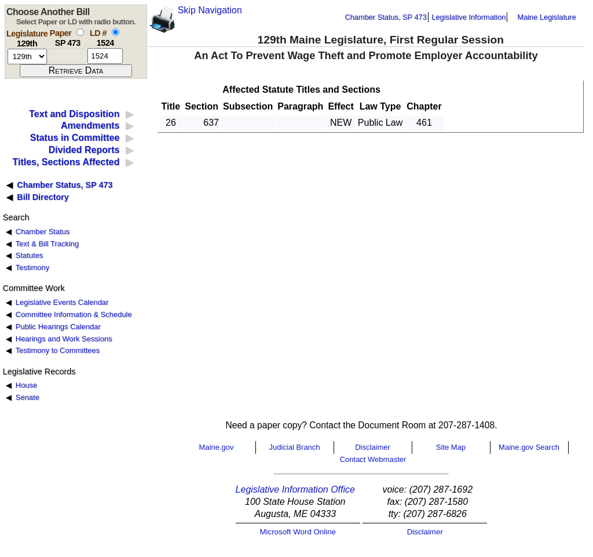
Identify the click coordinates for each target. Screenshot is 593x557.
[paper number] (67, 56)
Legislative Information (468, 17)
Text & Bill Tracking (47, 243)
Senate (27, 397)
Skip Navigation (210, 10)
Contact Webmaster (373, 459)
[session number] (27, 56)
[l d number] (105, 56)
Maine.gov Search (529, 447)
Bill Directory (43, 197)
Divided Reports (84, 150)
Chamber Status (43, 231)
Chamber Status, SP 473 (386, 17)
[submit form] (76, 70)
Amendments (90, 125)
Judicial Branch (294, 447)
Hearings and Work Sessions (64, 338)
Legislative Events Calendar (62, 302)
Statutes (29, 255)
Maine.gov (216, 447)
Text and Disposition (74, 114)
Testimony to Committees (58, 350)
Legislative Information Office (295, 489)
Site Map (451, 447)
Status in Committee (75, 138)
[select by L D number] (115, 32)
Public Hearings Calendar (58, 326)
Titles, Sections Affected (65, 162)
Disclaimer (372, 447)
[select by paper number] (80, 32)
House (26, 385)
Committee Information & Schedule (74, 314)
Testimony (32, 267)
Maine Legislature (546, 17)
